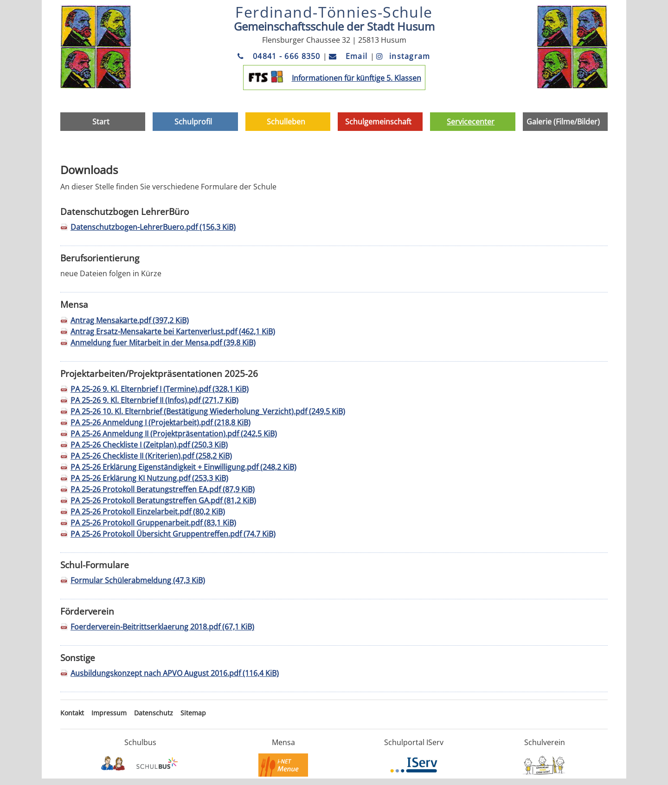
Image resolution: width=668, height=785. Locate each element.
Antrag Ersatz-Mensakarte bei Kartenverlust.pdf (173, 331)
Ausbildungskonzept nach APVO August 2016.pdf (175, 673)
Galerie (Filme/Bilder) (563, 122)
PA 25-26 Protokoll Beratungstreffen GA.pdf (163, 500)
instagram (403, 56)
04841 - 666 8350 (280, 56)
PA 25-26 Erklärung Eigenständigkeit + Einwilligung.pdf (183, 467)
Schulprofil (193, 122)
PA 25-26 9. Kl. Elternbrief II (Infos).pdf (154, 400)
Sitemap (193, 712)
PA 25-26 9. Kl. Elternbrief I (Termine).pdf (160, 389)
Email (349, 56)
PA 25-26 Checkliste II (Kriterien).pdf (151, 456)
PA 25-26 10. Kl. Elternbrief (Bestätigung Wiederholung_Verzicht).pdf (208, 411)
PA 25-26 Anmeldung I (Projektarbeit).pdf (160, 422)
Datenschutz (153, 712)
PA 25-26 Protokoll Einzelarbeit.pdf (148, 511)
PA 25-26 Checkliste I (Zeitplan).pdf (149, 445)
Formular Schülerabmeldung (138, 580)
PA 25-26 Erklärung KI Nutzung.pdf (149, 478)
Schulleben (286, 122)
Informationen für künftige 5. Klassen (356, 78)
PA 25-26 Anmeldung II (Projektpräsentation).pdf (174, 433)
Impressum (109, 712)
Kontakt (72, 712)
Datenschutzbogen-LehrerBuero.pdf (153, 227)
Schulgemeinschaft (378, 122)
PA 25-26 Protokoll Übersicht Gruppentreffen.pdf (173, 534)
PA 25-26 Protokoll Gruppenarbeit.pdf (153, 523)
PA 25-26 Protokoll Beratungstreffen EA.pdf (163, 489)
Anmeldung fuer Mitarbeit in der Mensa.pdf (163, 342)
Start (100, 122)
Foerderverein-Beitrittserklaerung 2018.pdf (162, 627)
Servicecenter (471, 122)
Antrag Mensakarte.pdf (130, 320)
